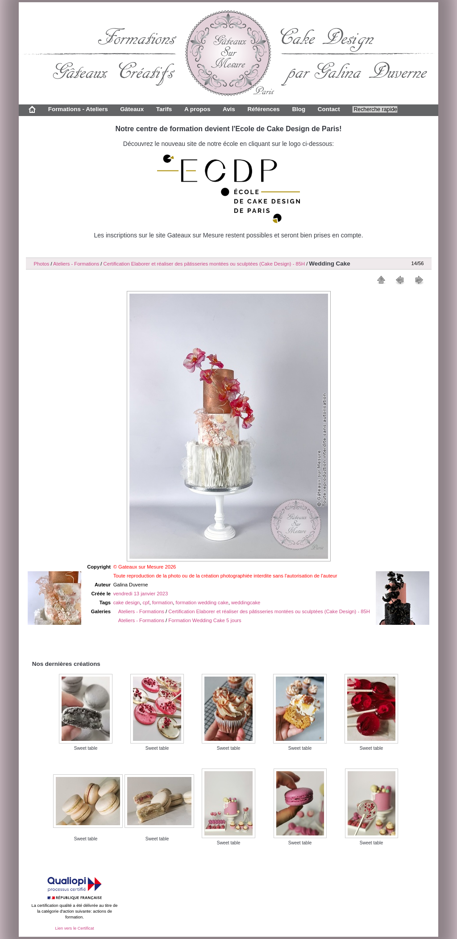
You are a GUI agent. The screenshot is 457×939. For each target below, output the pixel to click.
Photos (42, 263)
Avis (229, 109)
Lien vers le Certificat (74, 928)
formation (162, 602)
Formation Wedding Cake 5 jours (204, 620)
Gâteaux (132, 109)
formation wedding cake (202, 602)
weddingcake (245, 602)
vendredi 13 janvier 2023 (140, 593)
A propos (197, 109)
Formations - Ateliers (78, 109)
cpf (146, 602)
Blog (298, 109)
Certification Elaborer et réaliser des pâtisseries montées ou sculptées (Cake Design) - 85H (204, 263)
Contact (329, 109)
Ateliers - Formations (76, 263)
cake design (126, 602)
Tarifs (164, 109)
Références (263, 109)
